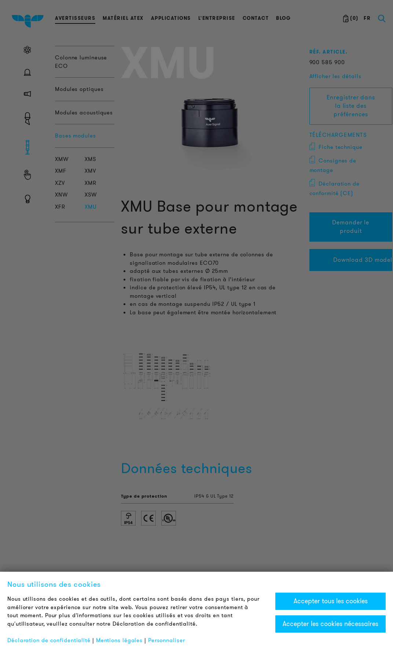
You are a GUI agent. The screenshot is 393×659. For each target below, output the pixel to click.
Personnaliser (166, 640)
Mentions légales (119, 640)
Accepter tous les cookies (331, 601)
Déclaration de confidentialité (49, 640)
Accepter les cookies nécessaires (330, 624)
